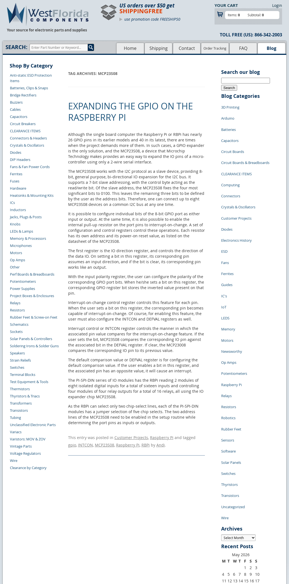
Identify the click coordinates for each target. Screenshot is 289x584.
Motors (16, 252)
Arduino (227, 114)
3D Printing (230, 105)
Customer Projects (131, 436)
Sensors (227, 353)
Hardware (18, 188)
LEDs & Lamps (21, 231)
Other (15, 267)
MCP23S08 (104, 442)
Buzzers (16, 102)
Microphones (21, 245)
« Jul (225, 493)
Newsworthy (231, 287)
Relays (15, 302)
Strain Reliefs (20, 360)
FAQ (243, 48)
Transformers (21, 403)
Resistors (17, 310)
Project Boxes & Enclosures (32, 295)
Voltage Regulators (25, 453)
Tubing (15, 417)
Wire (13, 460)
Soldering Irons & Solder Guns (34, 345)
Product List (119, 538)
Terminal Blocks (22, 374)
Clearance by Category (28, 467)
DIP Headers (20, 159)
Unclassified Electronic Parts (33, 424)
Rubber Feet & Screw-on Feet (33, 317)
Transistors (19, 410)
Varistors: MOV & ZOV (28, 439)
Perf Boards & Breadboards (32, 274)
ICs (12, 202)
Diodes (15, 152)
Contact (187, 48)
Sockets (16, 331)
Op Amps (17, 259)
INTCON (85, 442)
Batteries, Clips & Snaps (29, 87)
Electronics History (236, 205)
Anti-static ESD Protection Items (31, 78)
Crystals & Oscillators (27, 145)
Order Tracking (215, 48)
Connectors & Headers (28, 138)
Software (228, 362)
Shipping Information (74, 538)
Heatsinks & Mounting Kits (31, 195)
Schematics (19, 324)
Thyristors (229, 386)
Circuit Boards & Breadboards (245, 147)
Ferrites (16, 173)
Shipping (158, 48)
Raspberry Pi (161, 436)
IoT (223, 254)
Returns (63, 532)
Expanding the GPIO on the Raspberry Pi (130, 111)
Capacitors (18, 116)
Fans (225, 221)
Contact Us (65, 525)
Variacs (16, 431)
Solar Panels (231, 370)
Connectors (230, 171)
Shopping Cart (120, 532)
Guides (226, 238)
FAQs (113, 544)
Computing (230, 163)
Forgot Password (70, 557)
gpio (72, 442)
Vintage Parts (21, 446)
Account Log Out (70, 551)
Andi (160, 442)
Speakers (17, 353)
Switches (17, 367)
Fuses (14, 181)
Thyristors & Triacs (25, 396)
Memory (228, 271)
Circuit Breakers (23, 123)
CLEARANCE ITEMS (25, 130)
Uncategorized (233, 403)
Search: (16, 47)
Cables (15, 109)
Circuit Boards (232, 138)
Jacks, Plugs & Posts (26, 216)
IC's (224, 246)
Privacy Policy (155, 532)
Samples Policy (156, 525)
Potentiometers (23, 281)
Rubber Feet (231, 345)
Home (130, 48)
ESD (224, 213)
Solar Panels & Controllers (31, 338)
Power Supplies (22, 288)
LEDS (225, 262)
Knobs (15, 224)
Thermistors (20, 388)
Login (277, 5)
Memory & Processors (28, 238)
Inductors (18, 209)
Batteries (228, 122)
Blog (271, 48)
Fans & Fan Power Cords (30, 166)
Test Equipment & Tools (29, 381)
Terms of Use (154, 538)
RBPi (145, 442)
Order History (68, 544)
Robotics (228, 337)
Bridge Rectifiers (23, 95)
